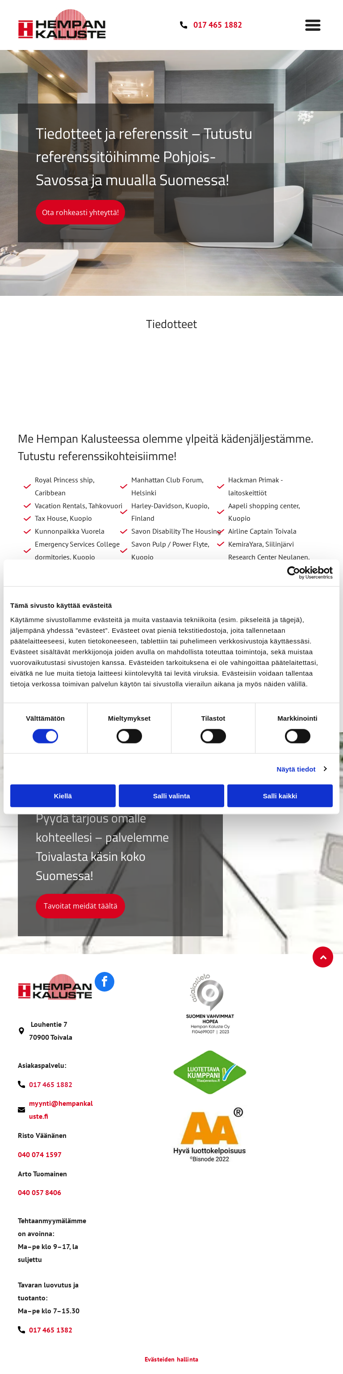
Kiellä (63, 796)
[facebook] (104, 983)
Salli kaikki (280, 796)
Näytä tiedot (296, 768)
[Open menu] (313, 25)
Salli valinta (171, 796)
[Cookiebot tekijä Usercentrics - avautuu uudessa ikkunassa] (294, 573)
